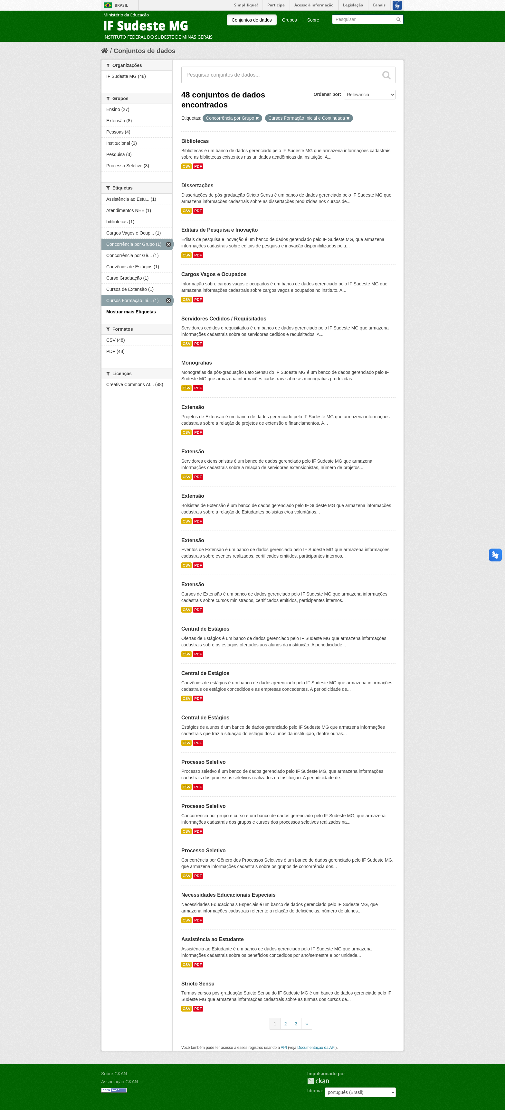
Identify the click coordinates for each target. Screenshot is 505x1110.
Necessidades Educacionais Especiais (228, 895)
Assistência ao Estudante (212, 939)
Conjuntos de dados (252, 20)
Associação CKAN (119, 1081)
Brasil (121, 5)
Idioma (314, 1090)
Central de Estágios (205, 629)
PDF (198, 166)
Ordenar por (327, 94)
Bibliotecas (195, 141)
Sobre (313, 20)
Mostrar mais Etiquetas (131, 311)
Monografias (196, 362)
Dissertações (197, 185)
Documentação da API (316, 1047)
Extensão (192, 407)
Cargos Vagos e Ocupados (214, 274)
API (284, 1047)
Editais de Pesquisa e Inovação (219, 230)
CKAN (318, 1081)
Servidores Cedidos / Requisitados (223, 318)
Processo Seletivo (203, 762)
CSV (186, 166)
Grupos (289, 20)
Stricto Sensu (197, 983)
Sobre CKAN (114, 1073)
